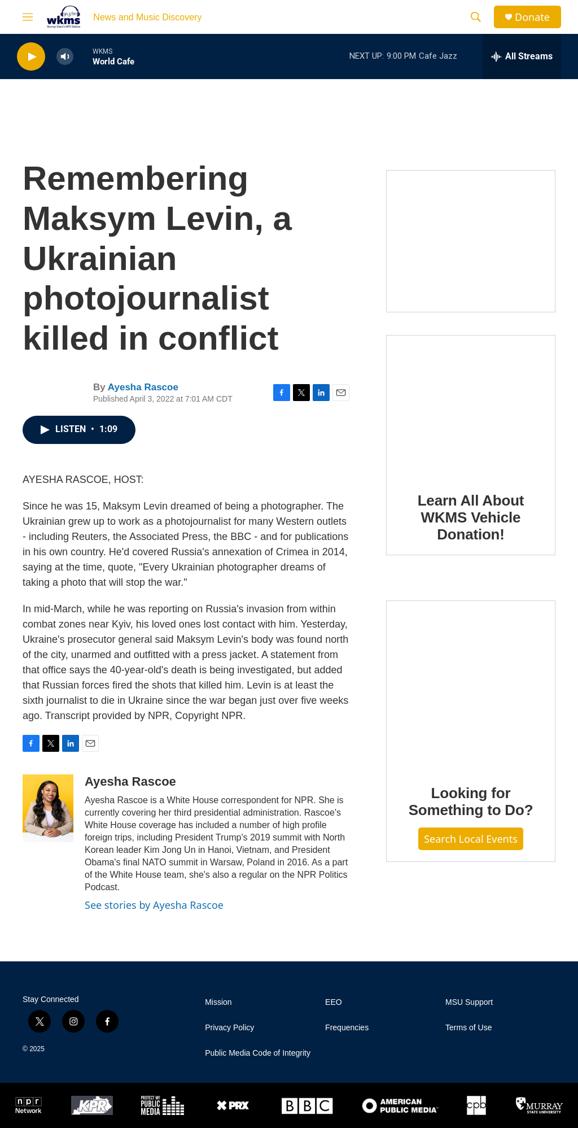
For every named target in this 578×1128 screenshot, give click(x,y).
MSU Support (469, 1002)
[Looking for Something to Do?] (471, 684)
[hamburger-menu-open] (27, 17)
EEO (333, 1002)
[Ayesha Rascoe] (48, 808)
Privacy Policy (229, 1028)
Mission (218, 1002)
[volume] (65, 56)
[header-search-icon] (476, 17)
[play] (31, 56)
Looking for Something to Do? (471, 801)
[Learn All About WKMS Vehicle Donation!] (471, 406)
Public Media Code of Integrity (257, 1053)
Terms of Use (468, 1028)
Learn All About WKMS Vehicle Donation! (471, 517)
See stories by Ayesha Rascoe (154, 905)
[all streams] (522, 56)
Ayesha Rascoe (143, 387)
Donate (532, 17)
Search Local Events (471, 839)
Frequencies (347, 1028)
